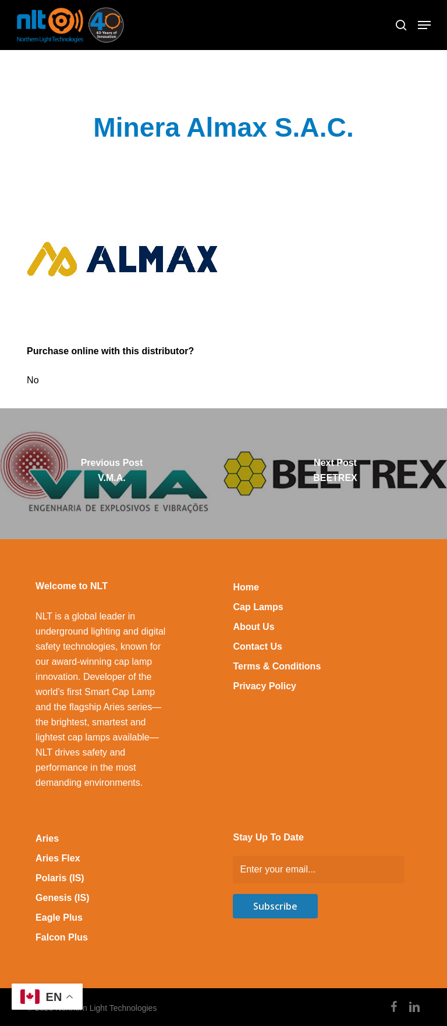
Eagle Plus (59, 917)
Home (245, 587)
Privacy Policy (264, 686)
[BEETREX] (335, 473)
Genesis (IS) (62, 898)
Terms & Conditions (277, 666)
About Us (253, 627)
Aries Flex (58, 858)
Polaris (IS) (60, 878)
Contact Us (257, 646)
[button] (424, 25)
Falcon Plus (62, 937)
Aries (47, 838)
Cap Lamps (258, 607)
